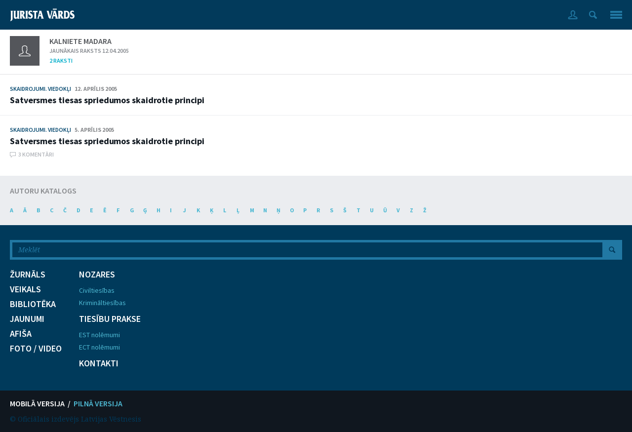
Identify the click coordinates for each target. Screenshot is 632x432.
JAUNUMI (27, 319)
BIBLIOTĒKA (33, 304)
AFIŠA (21, 334)
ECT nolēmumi (99, 347)
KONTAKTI (98, 363)
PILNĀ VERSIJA (98, 403)
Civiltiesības (97, 290)
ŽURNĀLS (27, 274)
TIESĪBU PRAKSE (110, 319)
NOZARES (97, 274)
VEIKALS (25, 289)
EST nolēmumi (99, 334)
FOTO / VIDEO (36, 348)
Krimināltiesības (102, 302)
